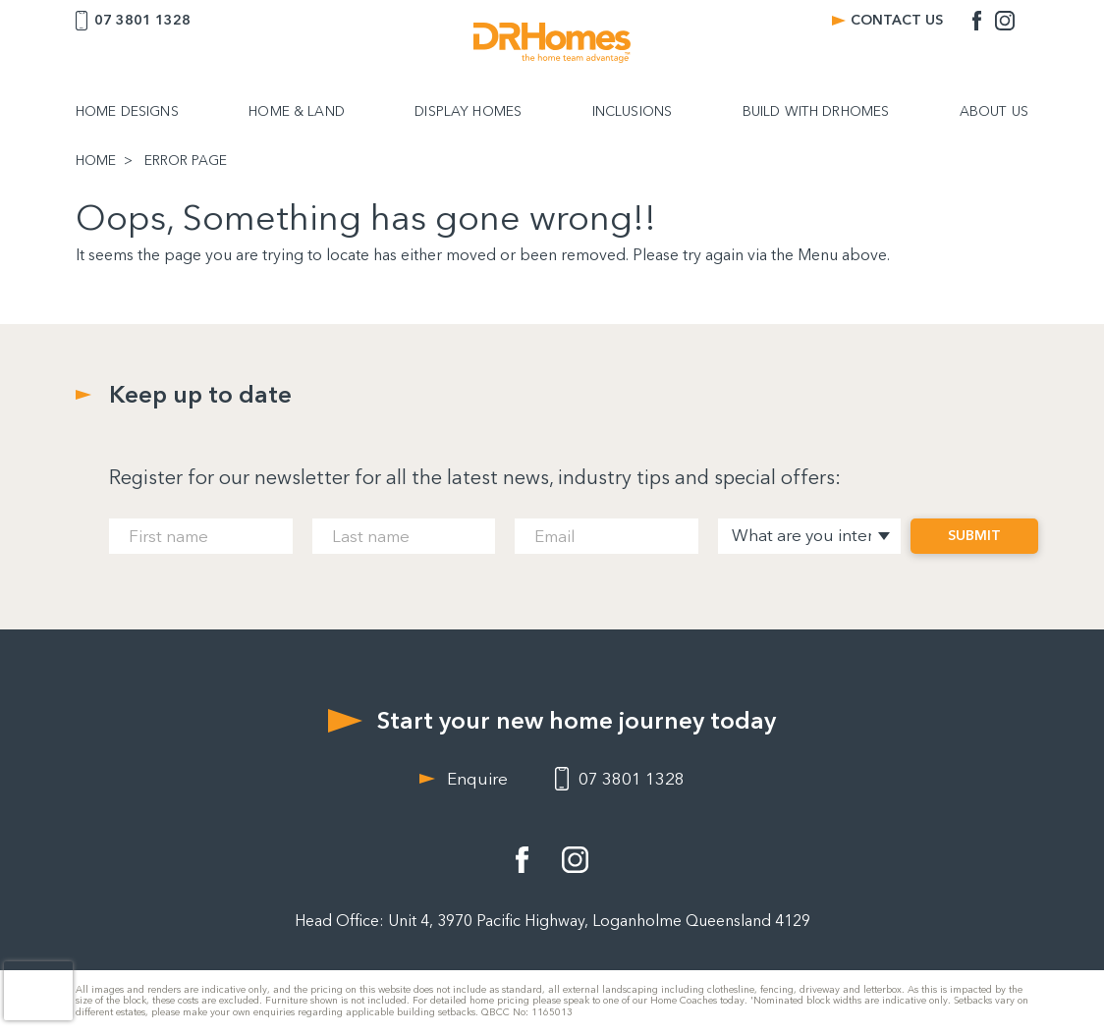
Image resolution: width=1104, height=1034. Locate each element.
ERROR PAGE (185, 161)
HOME (96, 161)
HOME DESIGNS (127, 112)
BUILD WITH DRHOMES (816, 112)
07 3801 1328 (142, 20)
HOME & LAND (296, 112)
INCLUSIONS (632, 112)
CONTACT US (897, 20)
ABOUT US (994, 112)
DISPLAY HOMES (468, 112)
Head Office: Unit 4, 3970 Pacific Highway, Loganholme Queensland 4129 (552, 920)
